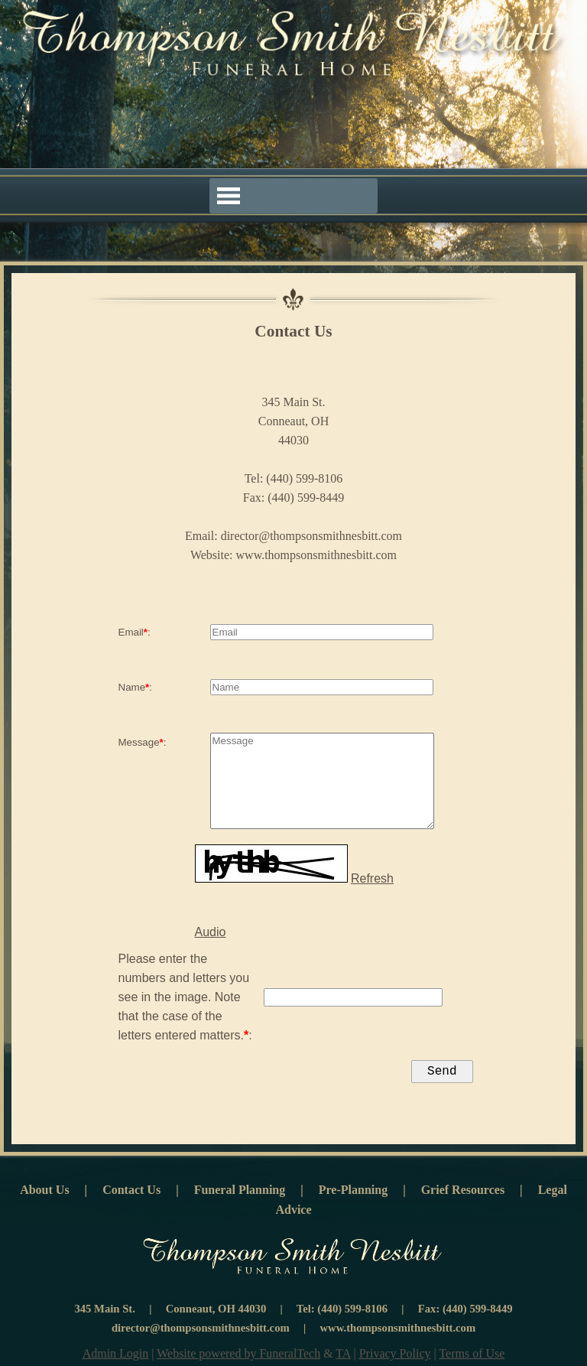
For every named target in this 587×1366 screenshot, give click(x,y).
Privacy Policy (395, 1356)
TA (343, 1356)
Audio (210, 931)
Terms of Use (471, 1356)
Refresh (372, 878)
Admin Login (116, 1356)
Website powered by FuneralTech (238, 1356)
